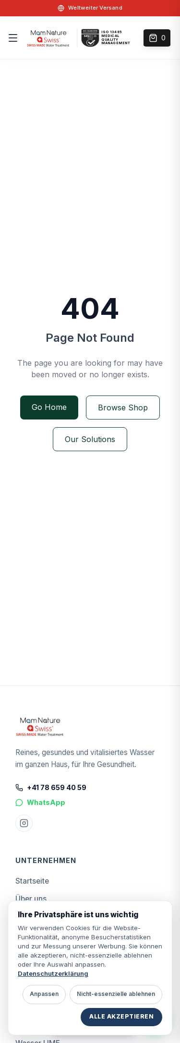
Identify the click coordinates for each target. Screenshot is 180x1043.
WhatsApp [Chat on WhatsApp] (40, 802)
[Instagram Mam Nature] (24, 823)
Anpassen (44, 994)
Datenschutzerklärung (53, 973)
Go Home (49, 407)
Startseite (32, 881)
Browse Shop (123, 407)
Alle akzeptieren (121, 1016)
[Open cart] (157, 38)
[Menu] (15, 38)
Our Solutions (90, 439)
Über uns (31, 898)
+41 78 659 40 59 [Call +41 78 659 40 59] (50, 787)
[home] (48, 37)
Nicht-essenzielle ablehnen (116, 994)
